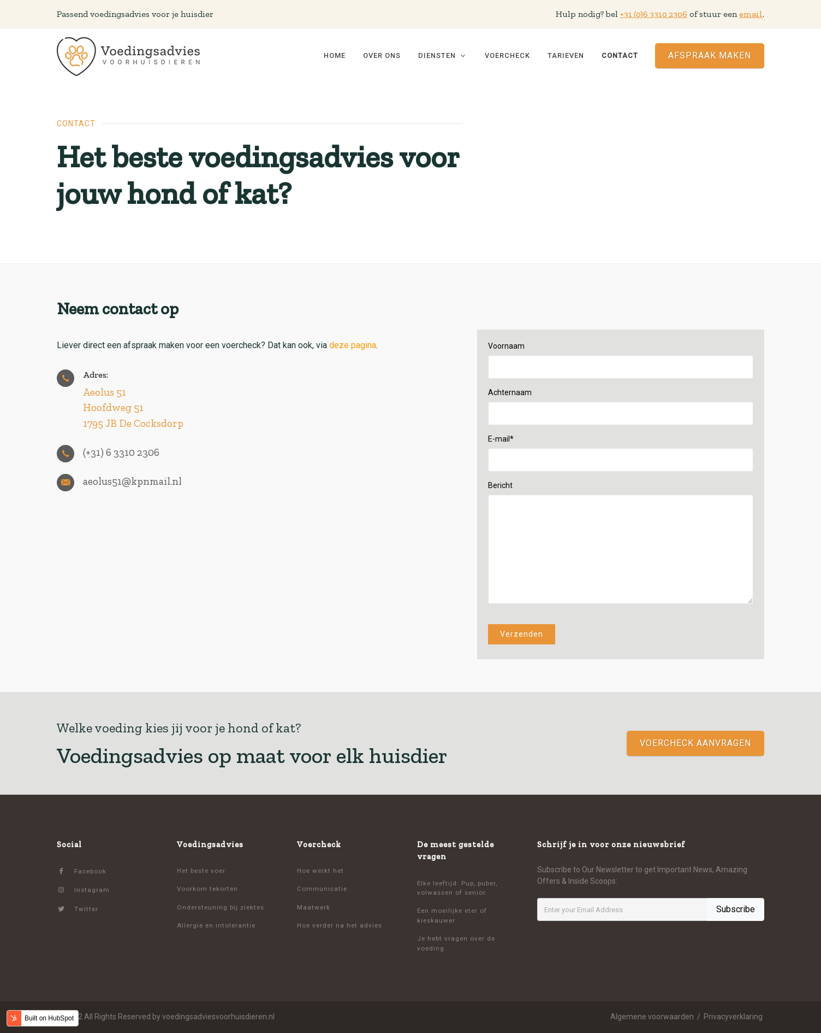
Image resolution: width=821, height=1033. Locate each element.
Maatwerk (313, 907)
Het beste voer (201, 870)
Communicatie (322, 889)
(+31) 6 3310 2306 (121, 452)
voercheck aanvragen (695, 743)
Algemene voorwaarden (652, 1016)
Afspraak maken (709, 55)
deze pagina (352, 345)
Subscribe (735, 909)
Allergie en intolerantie (216, 925)
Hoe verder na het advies (339, 925)
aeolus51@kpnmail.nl (132, 481)
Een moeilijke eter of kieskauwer (452, 915)
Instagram (83, 890)
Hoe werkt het (320, 870)
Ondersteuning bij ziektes (220, 907)
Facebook (81, 871)
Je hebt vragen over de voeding (456, 943)
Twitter (77, 909)
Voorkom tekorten (207, 889)
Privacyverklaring (733, 1016)
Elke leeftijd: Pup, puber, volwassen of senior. (457, 887)
